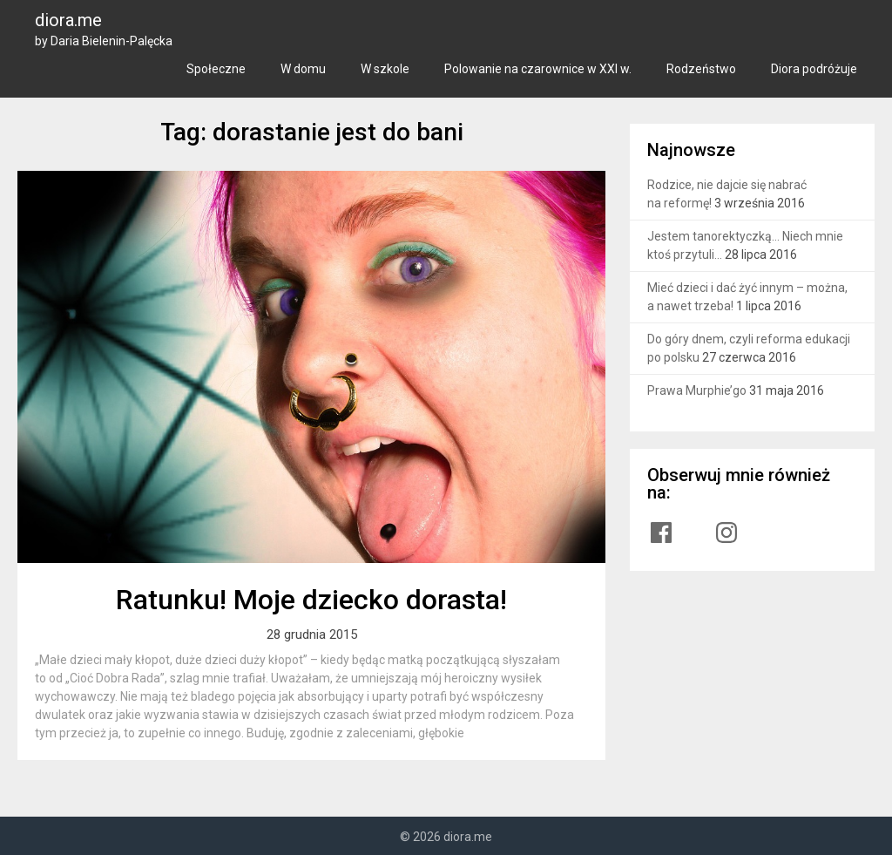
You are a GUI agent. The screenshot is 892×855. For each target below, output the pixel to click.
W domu (303, 69)
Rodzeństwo (701, 69)
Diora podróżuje (814, 69)
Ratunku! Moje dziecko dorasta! (311, 599)
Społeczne (216, 69)
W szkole (385, 69)
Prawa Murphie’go (697, 390)
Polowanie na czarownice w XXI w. (538, 69)
